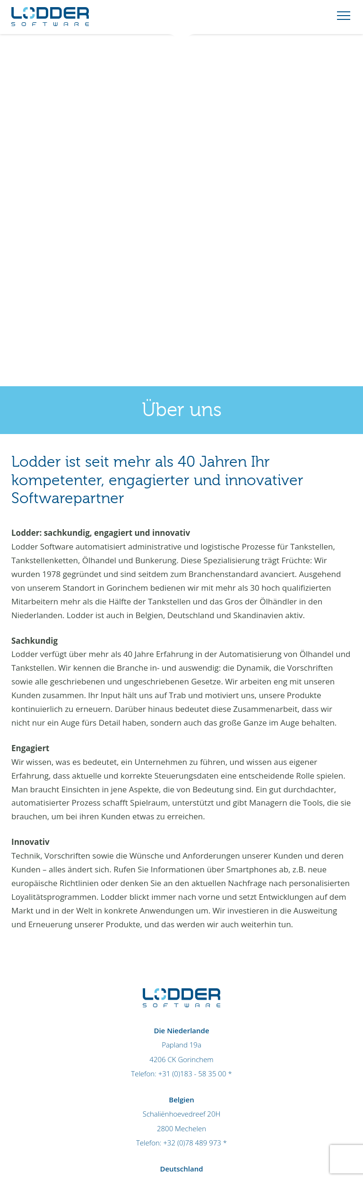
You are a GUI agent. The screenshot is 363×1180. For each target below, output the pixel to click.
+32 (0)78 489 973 (192, 1142)
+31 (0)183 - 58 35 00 (192, 1073)
